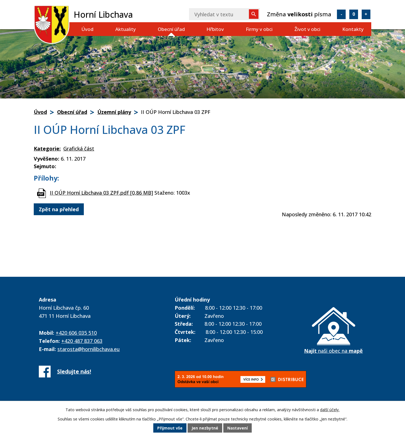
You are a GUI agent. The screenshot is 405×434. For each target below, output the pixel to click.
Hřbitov (215, 29)
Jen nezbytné (205, 428)
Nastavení (237, 428)
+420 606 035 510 (76, 332)
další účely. (329, 410)
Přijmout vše (170, 428)
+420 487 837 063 (81, 341)
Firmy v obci (259, 29)
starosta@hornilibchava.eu (88, 349)
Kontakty (353, 29)
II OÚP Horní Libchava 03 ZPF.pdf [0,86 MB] (101, 192)
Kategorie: (47, 148)
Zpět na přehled (59, 209)
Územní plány (114, 112)
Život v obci (307, 29)
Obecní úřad (171, 29)
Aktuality (125, 29)
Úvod (87, 29)
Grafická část (78, 148)
